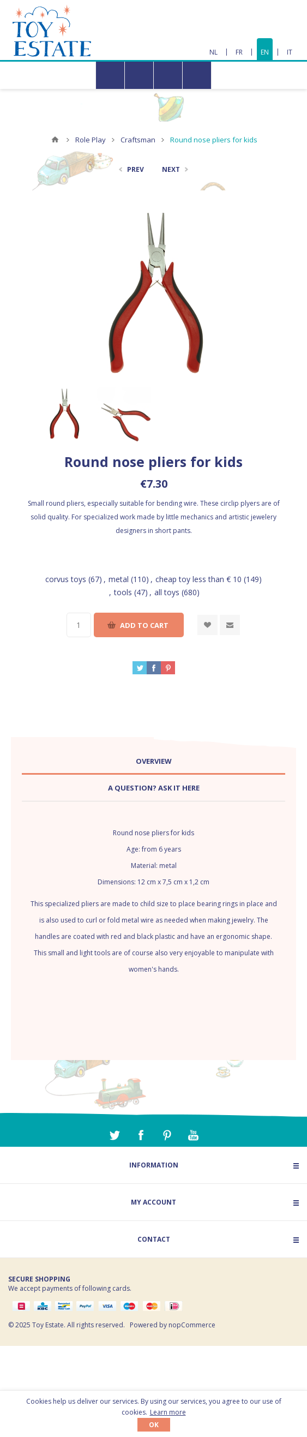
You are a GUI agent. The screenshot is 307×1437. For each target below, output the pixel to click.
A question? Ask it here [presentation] (154, 788)
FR (239, 52)
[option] (64, 414)
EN (265, 52)
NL (213, 52)
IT (289, 52)
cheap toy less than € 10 (198, 579)
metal (119, 579)
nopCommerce (191, 1325)
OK (154, 1424)
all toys (166, 592)
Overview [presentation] (154, 761)
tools (123, 592)
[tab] (153, 761)
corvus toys (65, 579)
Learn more (168, 1412)
